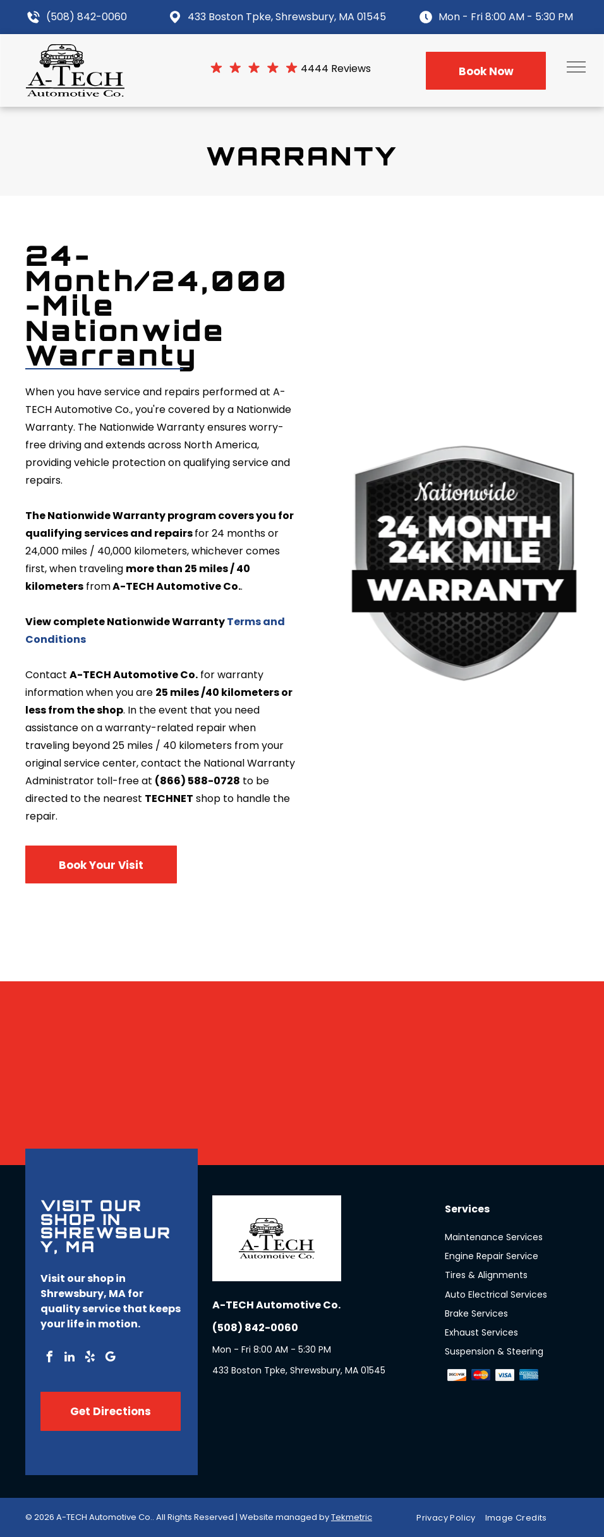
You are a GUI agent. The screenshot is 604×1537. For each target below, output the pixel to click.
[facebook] (49, 1358)
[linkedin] (69, 1358)
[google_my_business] (110, 1358)
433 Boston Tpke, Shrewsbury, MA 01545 (287, 16)
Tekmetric (351, 1517)
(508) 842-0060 (86, 16)
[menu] (576, 67)
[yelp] (90, 1358)
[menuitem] (450, 1518)
